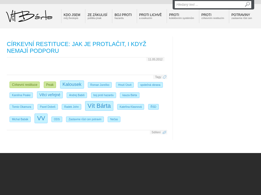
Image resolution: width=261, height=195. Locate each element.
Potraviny (241, 16)
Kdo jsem (72, 16)
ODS (57, 119)
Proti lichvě (150, 16)
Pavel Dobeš (47, 106)
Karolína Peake (21, 95)
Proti (181, 16)
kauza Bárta (129, 95)
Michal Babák (20, 119)
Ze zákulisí (97, 16)
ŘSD (153, 106)
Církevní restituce (24, 85)
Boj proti (123, 16)
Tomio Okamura (21, 106)
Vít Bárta (99, 105)
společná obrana (150, 84)
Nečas (114, 119)
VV (41, 118)
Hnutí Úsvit (125, 84)
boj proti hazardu (104, 95)
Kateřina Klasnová (131, 106)
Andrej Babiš (77, 95)
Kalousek (72, 84)
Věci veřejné (49, 95)
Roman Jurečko (99, 84)
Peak (50, 85)
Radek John (71, 106)
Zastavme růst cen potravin (85, 119)
